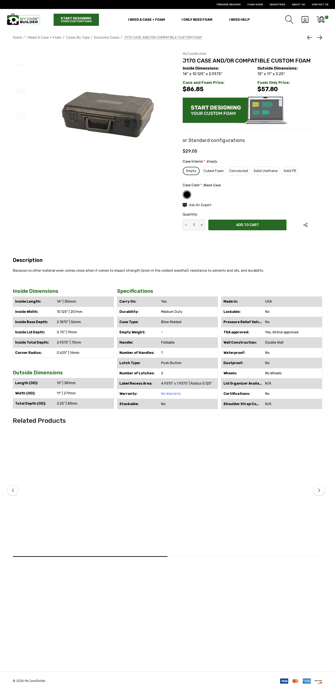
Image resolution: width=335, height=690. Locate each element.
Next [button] (319, 490)
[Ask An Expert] (197, 205)
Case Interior (200, 161)
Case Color (202, 185)
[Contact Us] (316, 4)
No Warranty (171, 394)
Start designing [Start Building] (76, 19)
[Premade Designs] (225, 4)
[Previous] (310, 37)
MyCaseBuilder (195, 54)
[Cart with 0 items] (320, 20)
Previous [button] (12, 490)
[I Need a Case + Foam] (146, 20)
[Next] (318, 37)
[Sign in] (305, 20)
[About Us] (295, 4)
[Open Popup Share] (305, 225)
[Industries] (274, 4)
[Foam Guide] (252, 4)
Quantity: (190, 214)
